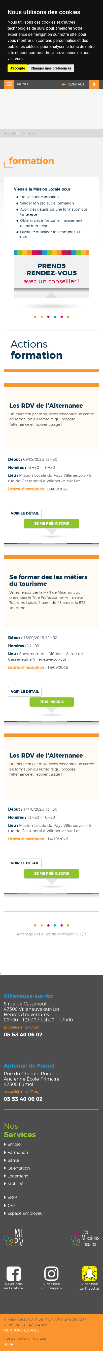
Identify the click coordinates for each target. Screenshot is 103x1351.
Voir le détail (25, 513)
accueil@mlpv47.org (22, 1027)
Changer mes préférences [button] (51, 68)
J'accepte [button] (17, 68)
